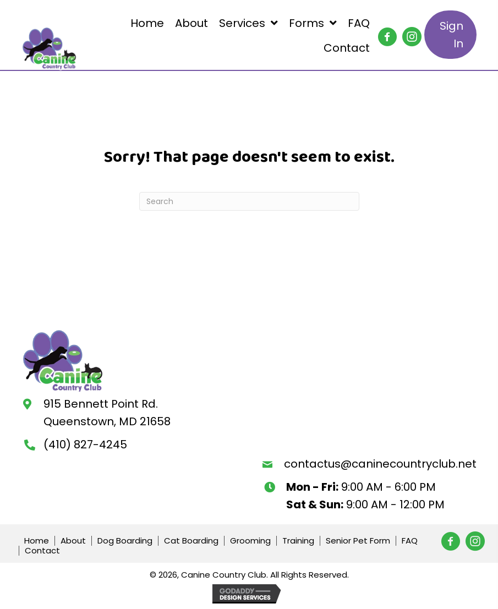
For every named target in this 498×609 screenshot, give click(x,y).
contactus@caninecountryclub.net (380, 463)
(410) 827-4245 (85, 444)
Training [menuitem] (298, 541)
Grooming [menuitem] (250, 541)
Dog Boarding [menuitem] (124, 541)
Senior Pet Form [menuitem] (358, 541)
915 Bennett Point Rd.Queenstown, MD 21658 (107, 412)
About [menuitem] (73, 541)
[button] (382, 32)
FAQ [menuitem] (410, 541)
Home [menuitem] (36, 541)
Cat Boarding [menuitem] (191, 541)
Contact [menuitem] (42, 551)
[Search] (249, 201)
